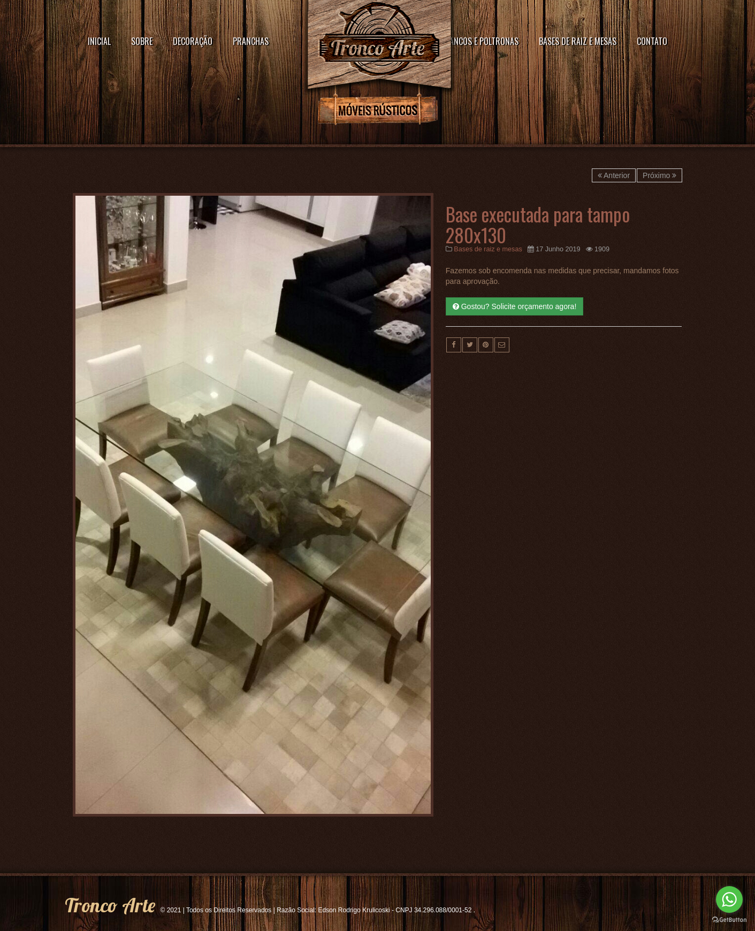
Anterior (614, 175)
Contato (652, 41)
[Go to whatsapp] (729, 899)
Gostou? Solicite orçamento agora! (514, 306)
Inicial (99, 41)
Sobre (141, 41)
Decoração (192, 41)
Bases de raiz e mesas (577, 41)
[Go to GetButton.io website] (729, 920)
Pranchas (251, 41)
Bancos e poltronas (481, 41)
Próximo (659, 175)
